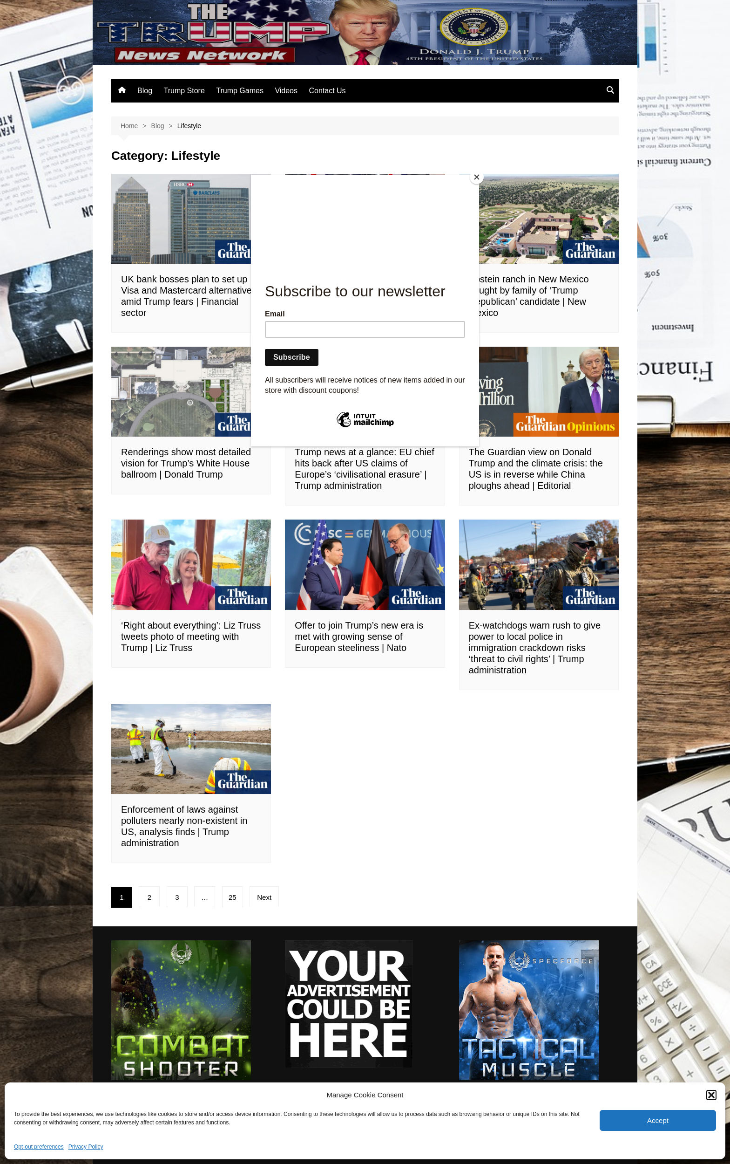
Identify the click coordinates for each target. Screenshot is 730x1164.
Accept (658, 1120)
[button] (711, 1095)
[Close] (477, 177)
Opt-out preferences (39, 1146)
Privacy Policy (85, 1146)
